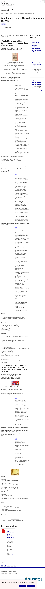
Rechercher (40, 1)
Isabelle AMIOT (15, 27)
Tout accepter (31, 586)
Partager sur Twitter (5, 565)
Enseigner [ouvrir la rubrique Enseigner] (6, 13)
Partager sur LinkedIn (8, 565)
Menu (43, 1)
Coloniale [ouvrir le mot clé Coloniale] (3, 24)
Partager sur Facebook (2, 565)
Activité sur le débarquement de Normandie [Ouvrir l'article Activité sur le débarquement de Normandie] (36, 64)
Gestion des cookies (39, 584)
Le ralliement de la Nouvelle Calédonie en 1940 (10, 535)
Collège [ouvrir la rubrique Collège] (11, 13)
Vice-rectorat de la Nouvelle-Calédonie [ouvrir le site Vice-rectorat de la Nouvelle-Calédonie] (8, 573)
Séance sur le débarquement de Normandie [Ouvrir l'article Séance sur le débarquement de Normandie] (36, 82)
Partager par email (12, 565)
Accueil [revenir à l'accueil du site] (2, 13)
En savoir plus (14, 586)
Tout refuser (22, 586)
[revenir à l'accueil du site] (22, 9)
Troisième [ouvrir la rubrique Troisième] (15, 13)
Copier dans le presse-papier (15, 565)
